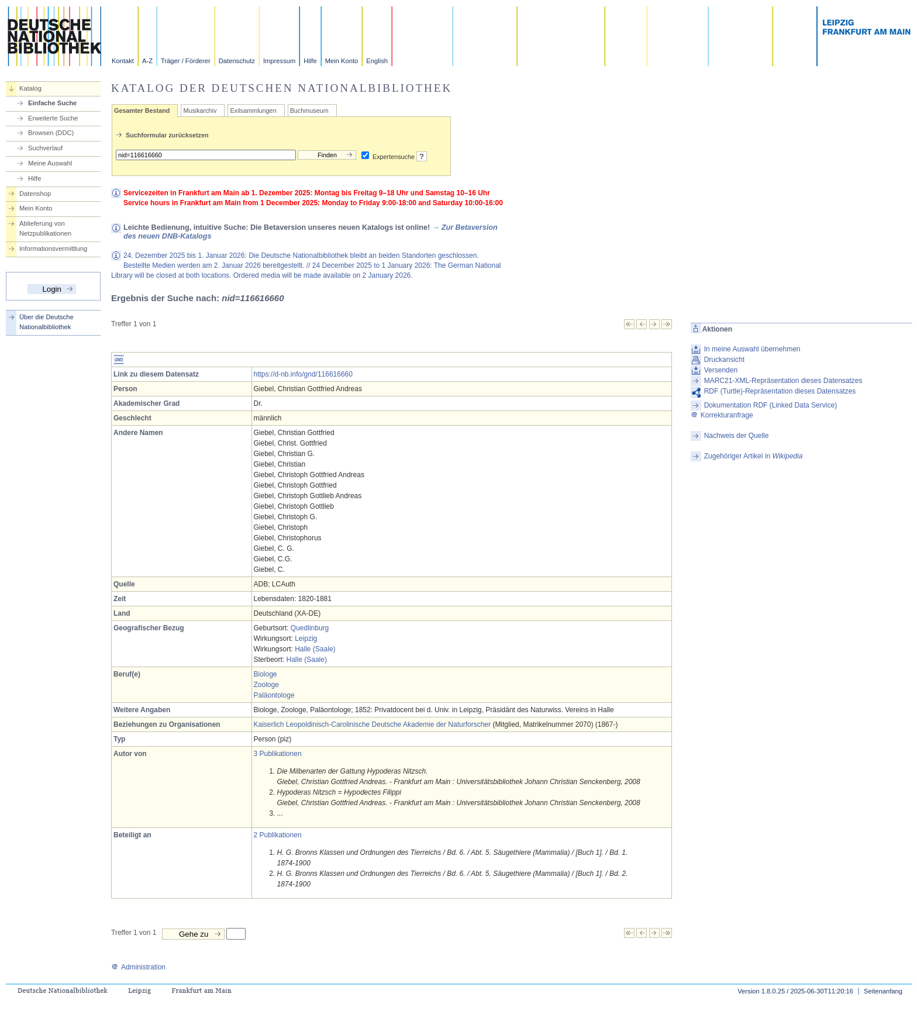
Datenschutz (237, 60)
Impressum (279, 60)
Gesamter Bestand (142, 110)
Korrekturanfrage (722, 415)
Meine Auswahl (50, 163)
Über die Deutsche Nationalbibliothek (46, 321)
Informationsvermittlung (53, 248)
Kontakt (123, 60)
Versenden (720, 370)
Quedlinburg (310, 628)
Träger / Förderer (186, 60)
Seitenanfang (883, 991)
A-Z (147, 60)
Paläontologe (274, 695)
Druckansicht (724, 360)
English (377, 60)
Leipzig (306, 638)
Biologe (265, 674)
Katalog (30, 88)
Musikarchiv (199, 110)
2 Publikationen (278, 835)
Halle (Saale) (315, 649)
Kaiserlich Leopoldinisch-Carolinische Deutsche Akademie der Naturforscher (372, 724)
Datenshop (35, 193)
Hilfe (310, 60)
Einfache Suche (52, 102)
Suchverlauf (45, 147)
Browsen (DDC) (51, 132)
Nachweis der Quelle (736, 436)
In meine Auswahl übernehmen (752, 349)
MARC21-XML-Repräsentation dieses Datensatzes (783, 381)
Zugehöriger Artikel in (753, 456)
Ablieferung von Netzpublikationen (45, 228)
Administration (138, 967)
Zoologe (266, 685)
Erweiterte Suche (53, 118)
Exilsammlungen (253, 110)
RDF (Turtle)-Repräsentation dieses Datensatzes (780, 391)
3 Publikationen (278, 754)
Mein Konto (341, 60)
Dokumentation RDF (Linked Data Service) (770, 405)
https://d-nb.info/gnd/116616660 (303, 374)
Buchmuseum (309, 110)
